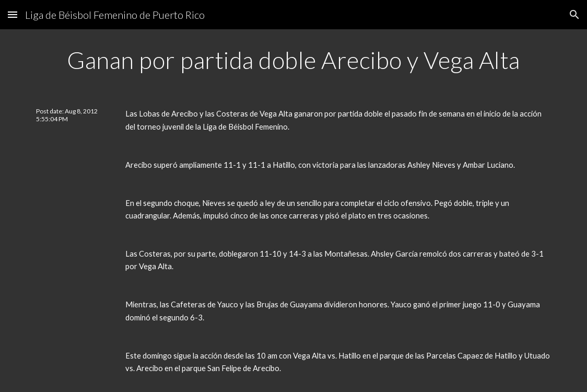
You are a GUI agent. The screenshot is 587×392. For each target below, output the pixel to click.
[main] (293, 60)
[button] (12, 14)
